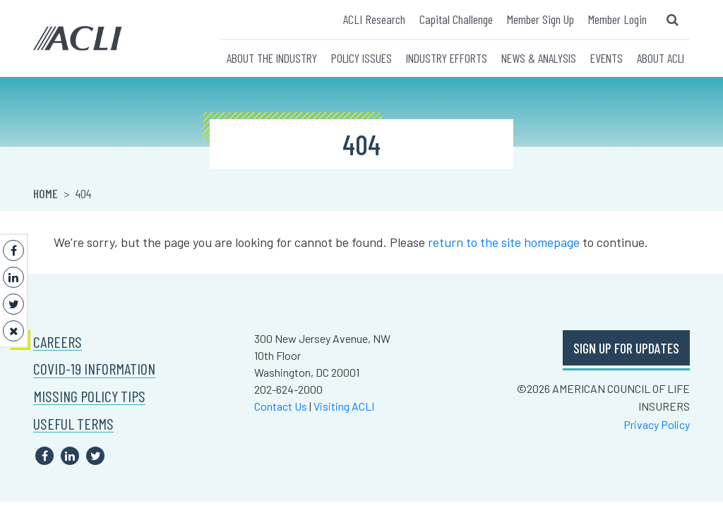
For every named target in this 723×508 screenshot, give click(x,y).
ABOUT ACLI (660, 58)
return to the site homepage (504, 242)
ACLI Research (374, 19)
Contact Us (280, 406)
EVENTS (606, 58)
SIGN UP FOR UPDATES (626, 347)
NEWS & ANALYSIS (538, 58)
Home (45, 193)
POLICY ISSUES (361, 58)
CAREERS (57, 342)
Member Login (617, 19)
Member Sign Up (540, 19)
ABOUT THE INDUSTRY (272, 58)
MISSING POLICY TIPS (89, 396)
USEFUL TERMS (73, 424)
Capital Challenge (456, 19)
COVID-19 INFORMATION (94, 368)
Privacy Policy (656, 424)
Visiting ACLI (343, 406)
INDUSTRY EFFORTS (446, 58)
